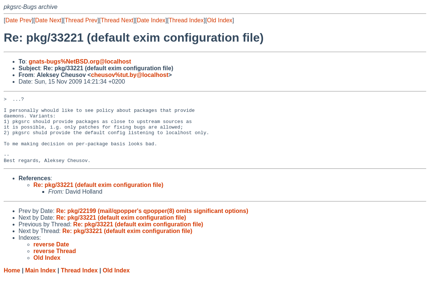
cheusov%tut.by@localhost (129, 75)
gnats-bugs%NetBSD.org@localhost (80, 61)
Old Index (219, 20)
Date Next (48, 20)
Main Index (40, 284)
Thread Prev (81, 20)
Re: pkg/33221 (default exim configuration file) (98, 198)
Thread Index (186, 20)
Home (12, 284)
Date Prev (18, 20)
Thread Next (117, 20)
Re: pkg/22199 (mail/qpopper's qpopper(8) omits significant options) (152, 224)
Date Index (151, 20)
